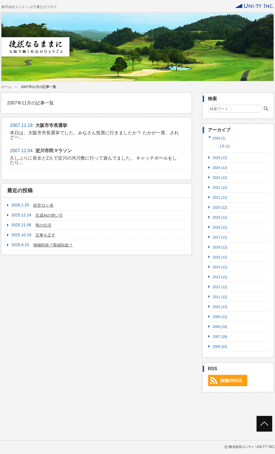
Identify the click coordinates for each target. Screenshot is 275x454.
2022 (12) (220, 187)
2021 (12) (220, 197)
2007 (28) (220, 336)
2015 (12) (220, 257)
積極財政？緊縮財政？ (53, 245)
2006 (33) (220, 346)
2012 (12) (220, 287)
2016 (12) (220, 247)
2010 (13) (220, 307)
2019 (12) (220, 217)
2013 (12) (220, 277)
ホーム (6, 87)
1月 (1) (224, 146)
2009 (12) (220, 317)
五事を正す (45, 235)
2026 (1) (219, 138)
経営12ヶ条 (43, 205)
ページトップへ (264, 424)
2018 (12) (220, 227)
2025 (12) (220, 158)
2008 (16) (220, 327)
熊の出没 (43, 225)
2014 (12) (220, 267)
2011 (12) (220, 297)
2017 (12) (220, 237)
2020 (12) (220, 207)
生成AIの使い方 (49, 215)
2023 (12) (220, 177)
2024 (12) (220, 168)
